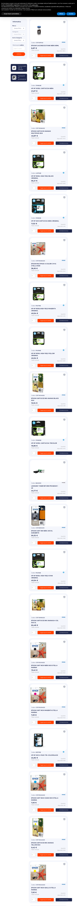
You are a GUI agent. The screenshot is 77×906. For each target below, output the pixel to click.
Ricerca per (18, 45)
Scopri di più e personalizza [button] (11, 13)
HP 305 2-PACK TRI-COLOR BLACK (44, 755)
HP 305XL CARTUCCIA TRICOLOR (44, 443)
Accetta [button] (71, 13)
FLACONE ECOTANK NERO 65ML (45, 46)
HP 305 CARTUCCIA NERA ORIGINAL (45, 221)
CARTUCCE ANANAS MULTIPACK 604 (41, 132)
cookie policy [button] (35, 5)
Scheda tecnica (63, 55)
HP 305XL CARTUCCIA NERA (42, 88)
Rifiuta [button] (61, 13)
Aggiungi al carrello (45, 55)
